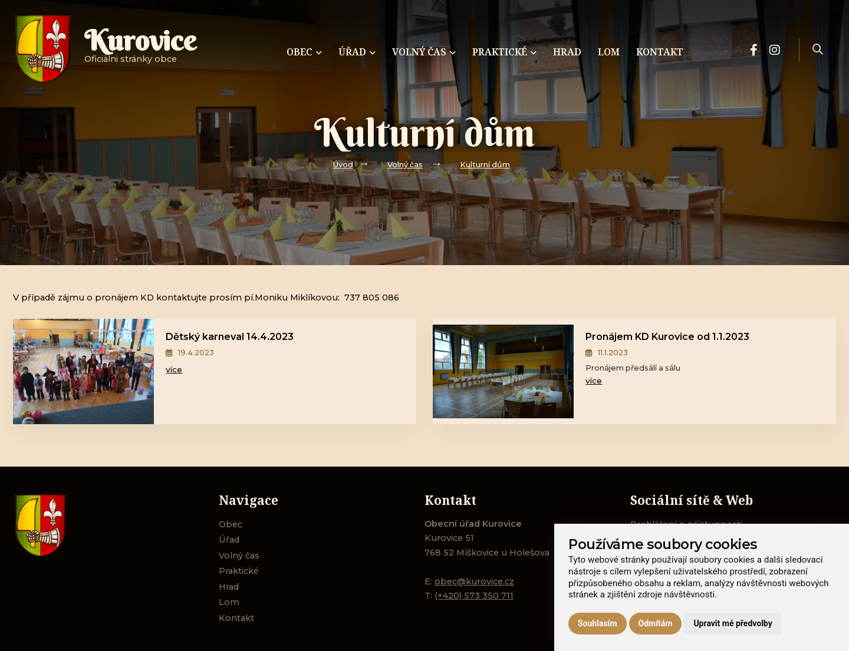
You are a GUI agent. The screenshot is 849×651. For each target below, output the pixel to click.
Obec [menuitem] (304, 51)
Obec (230, 524)
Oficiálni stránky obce (140, 49)
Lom (229, 602)
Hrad (229, 586)
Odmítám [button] (656, 623)
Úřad (229, 539)
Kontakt (236, 618)
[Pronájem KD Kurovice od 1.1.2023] (503, 371)
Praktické (239, 571)
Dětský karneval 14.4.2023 (230, 336)
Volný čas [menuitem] (424, 51)
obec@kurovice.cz (474, 581)
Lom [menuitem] (609, 51)
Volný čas (405, 164)
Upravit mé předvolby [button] (732, 623)
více (174, 369)
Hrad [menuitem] (567, 51)
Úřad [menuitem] (357, 51)
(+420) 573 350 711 (474, 595)
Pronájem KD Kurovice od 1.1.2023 (667, 336)
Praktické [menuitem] (504, 51)
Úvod (343, 164)
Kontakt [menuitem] (659, 51)
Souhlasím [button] (597, 623)
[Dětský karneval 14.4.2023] (83, 371)
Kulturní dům (485, 164)
